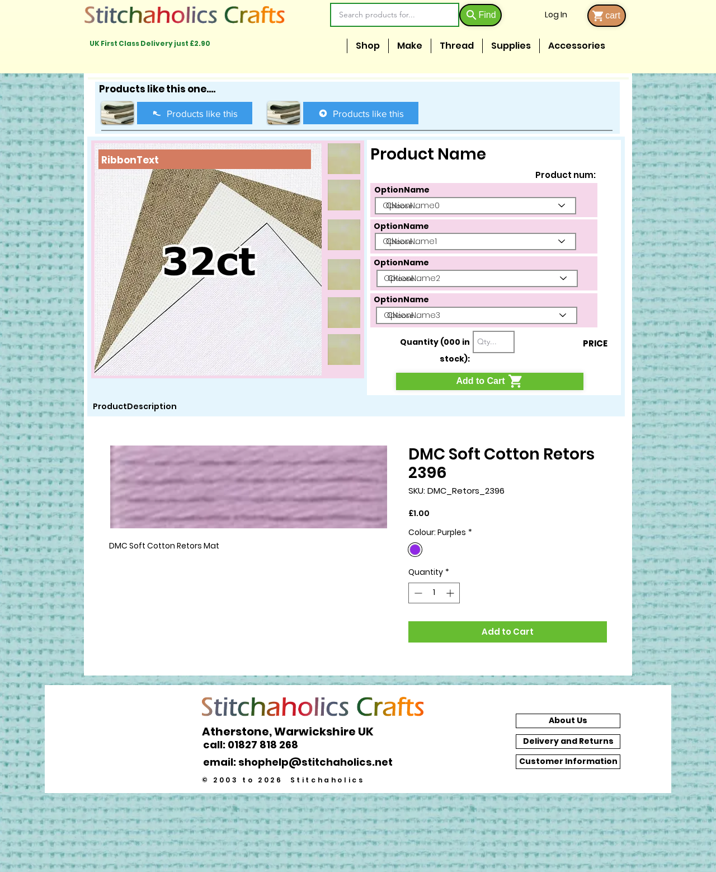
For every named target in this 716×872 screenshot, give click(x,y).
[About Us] (568, 721)
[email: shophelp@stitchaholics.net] (301, 761)
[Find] (480, 15)
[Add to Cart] (489, 381)
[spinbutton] (434, 593)
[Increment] (451, 593)
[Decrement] (417, 593)
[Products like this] (194, 113)
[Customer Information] (568, 761)
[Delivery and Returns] (568, 741)
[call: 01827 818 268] (256, 744)
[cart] (606, 15)
